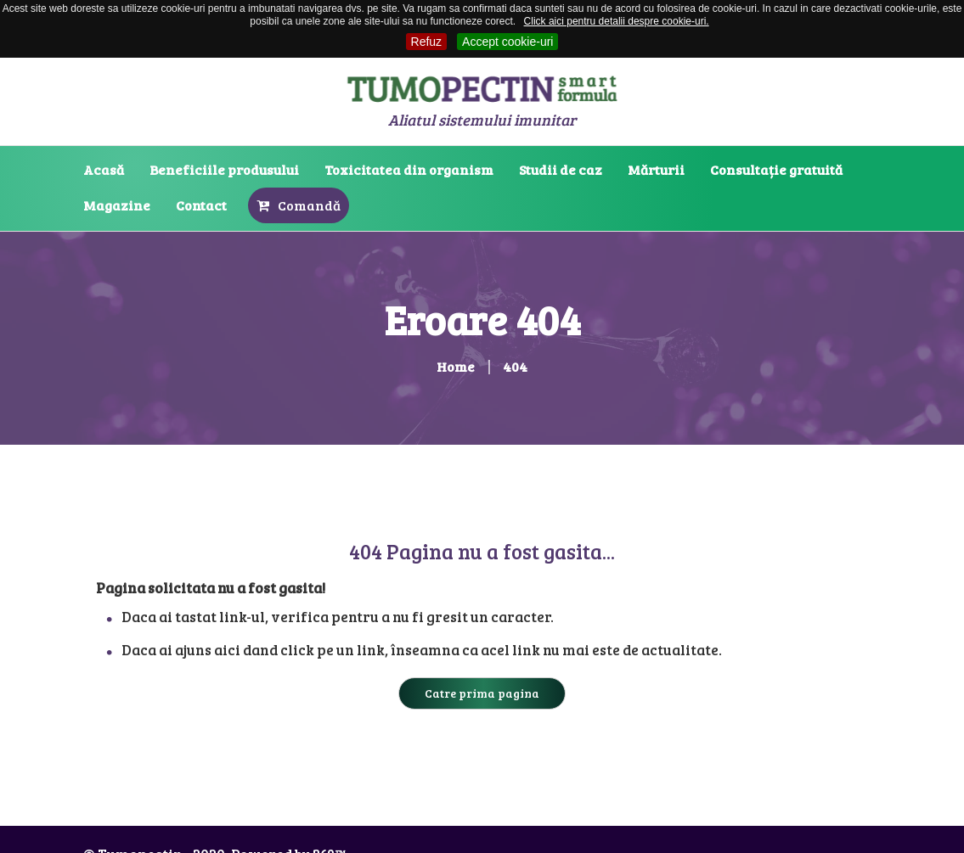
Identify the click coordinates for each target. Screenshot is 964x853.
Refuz (427, 41)
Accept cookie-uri (507, 41)
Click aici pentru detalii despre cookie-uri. (616, 21)
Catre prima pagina (482, 693)
